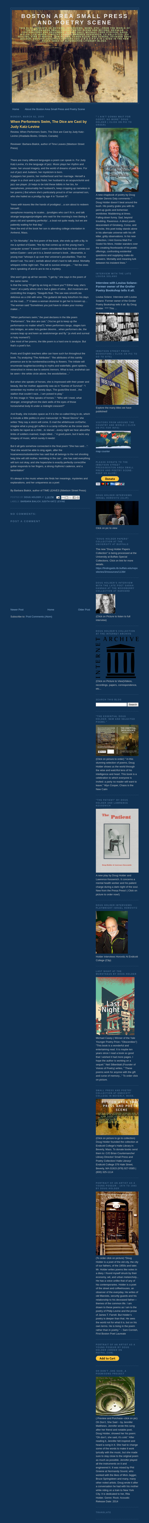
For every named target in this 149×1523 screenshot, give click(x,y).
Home (15, 109)
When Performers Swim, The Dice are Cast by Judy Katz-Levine (48, 124)
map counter (103, 451)
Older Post (84, 609)
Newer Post (16, 609)
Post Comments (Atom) (39, 616)
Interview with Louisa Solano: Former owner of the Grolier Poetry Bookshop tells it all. (116, 286)
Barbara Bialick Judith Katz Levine (43, 501)
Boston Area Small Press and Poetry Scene (74, 19)
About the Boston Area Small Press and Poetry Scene (55, 109)
